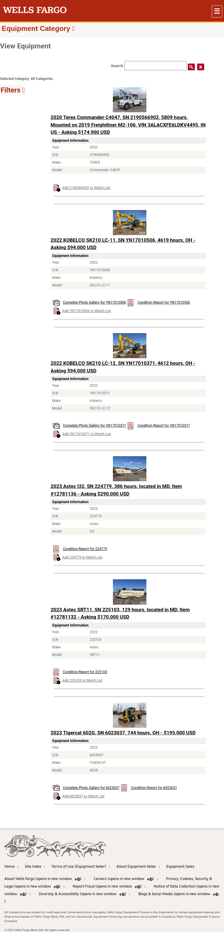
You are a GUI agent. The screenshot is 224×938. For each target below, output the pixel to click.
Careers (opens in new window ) (124, 878)
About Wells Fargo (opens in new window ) (43, 878)
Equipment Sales (180, 866)
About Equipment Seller (136, 866)
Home (9, 866)
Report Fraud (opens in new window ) (107, 886)
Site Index (33, 866)
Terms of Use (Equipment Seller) (78, 866)
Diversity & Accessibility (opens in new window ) (82, 893)
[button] (217, 11)
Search (117, 66)
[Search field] (155, 65)
